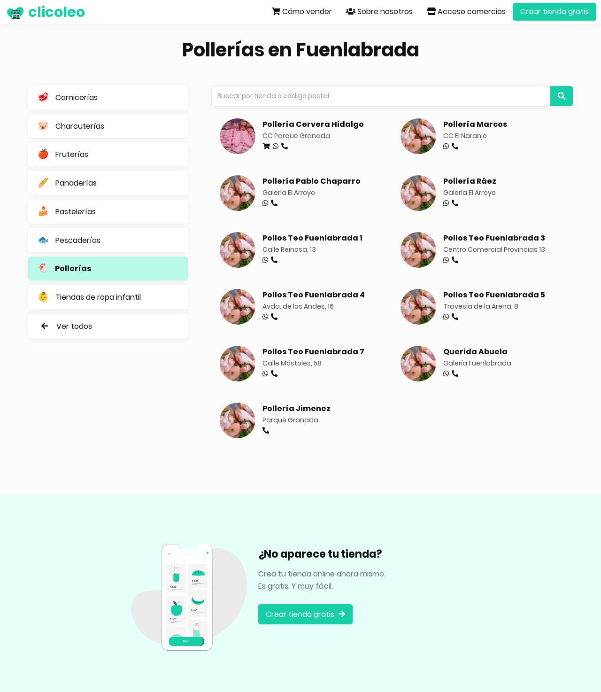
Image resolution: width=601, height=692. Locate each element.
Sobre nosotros (379, 11)
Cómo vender (302, 11)
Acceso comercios (466, 11)
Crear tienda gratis (554, 11)
